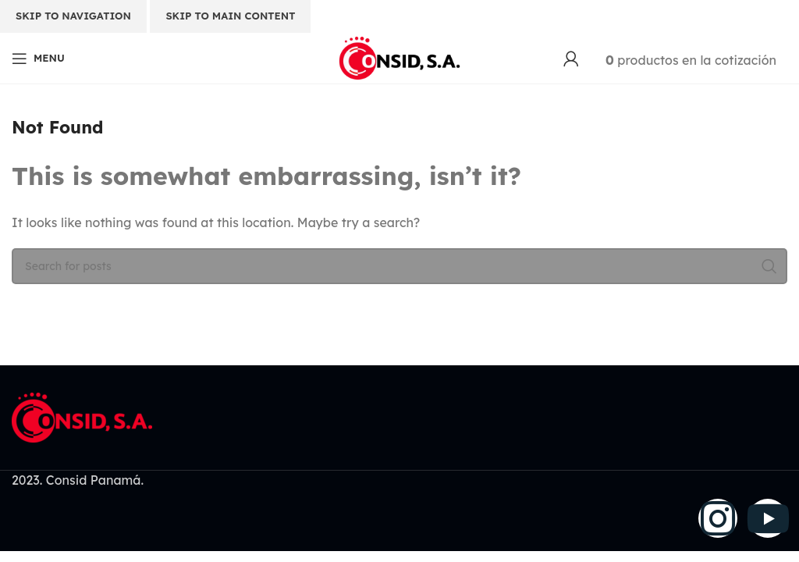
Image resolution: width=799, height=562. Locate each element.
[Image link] (82, 416)
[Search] (399, 266)
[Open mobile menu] (38, 58)
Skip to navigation (73, 15)
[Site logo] (399, 57)
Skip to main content (230, 15)
